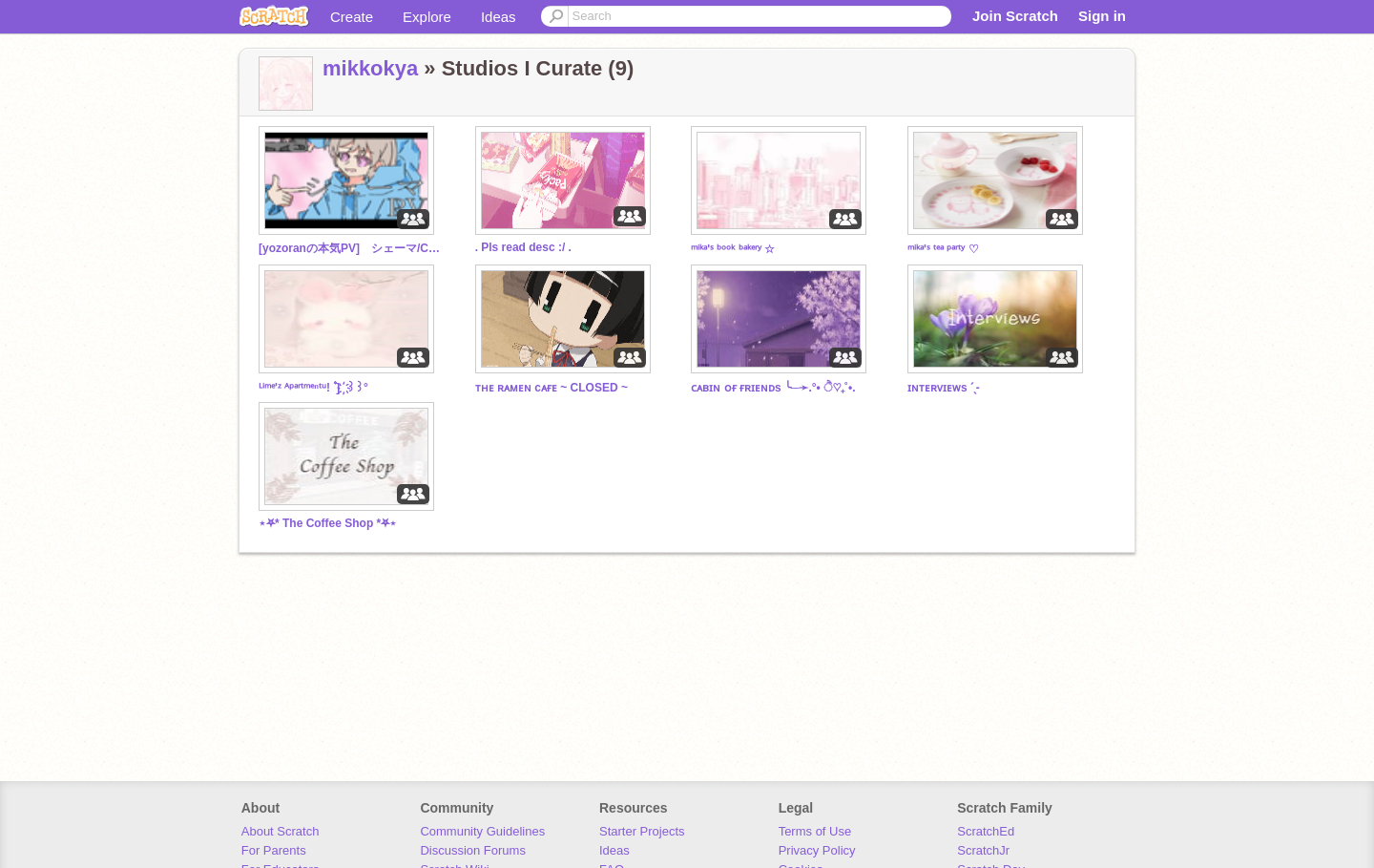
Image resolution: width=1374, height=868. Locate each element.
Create (351, 17)
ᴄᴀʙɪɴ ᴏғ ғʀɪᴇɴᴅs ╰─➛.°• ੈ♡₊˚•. (773, 387)
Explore (427, 17)
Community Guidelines (482, 831)
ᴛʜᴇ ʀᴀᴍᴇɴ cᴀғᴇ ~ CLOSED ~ (551, 387)
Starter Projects (642, 831)
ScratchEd (985, 831)
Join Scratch (1015, 16)
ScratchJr (983, 850)
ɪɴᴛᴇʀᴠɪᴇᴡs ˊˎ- (943, 387)
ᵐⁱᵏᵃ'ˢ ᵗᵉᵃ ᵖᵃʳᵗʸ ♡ (943, 249)
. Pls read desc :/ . (523, 247)
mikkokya (370, 68)
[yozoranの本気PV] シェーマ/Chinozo (349, 248)
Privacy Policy (817, 850)
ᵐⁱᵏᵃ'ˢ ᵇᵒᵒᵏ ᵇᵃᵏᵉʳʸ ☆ (733, 249)
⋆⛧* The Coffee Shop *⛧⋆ (328, 523)
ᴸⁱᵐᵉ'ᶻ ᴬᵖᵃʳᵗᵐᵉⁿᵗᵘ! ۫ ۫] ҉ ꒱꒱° (313, 387)
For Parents (273, 850)
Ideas (498, 17)
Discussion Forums (473, 850)
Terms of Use (815, 831)
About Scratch (280, 831)
